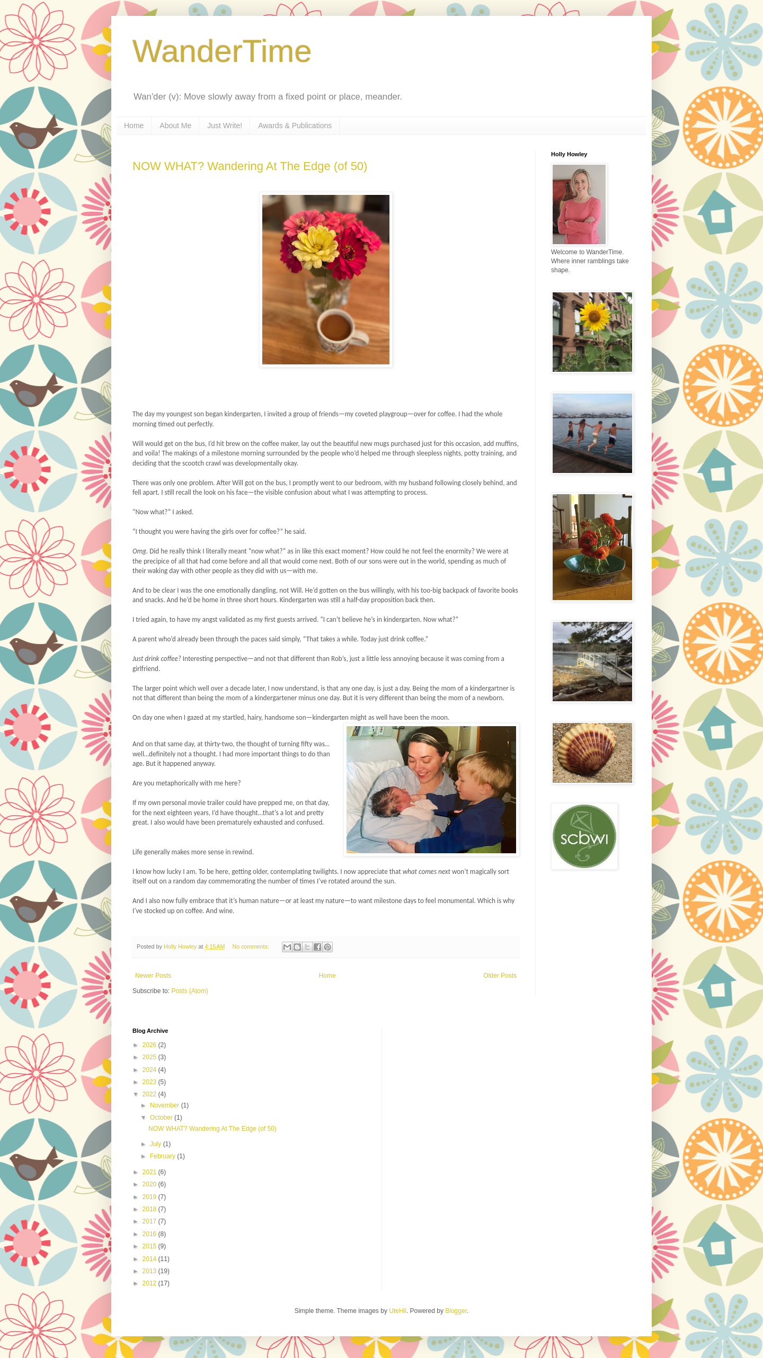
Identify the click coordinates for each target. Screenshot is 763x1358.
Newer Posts (153, 975)
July (156, 1144)
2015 (150, 1246)
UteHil (397, 1311)
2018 (150, 1209)
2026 (150, 1045)
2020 (150, 1184)
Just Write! (224, 125)
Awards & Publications (295, 125)
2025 (150, 1057)
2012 (150, 1283)
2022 (150, 1094)
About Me (175, 125)
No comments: (251, 946)
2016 (150, 1234)
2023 (150, 1082)
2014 (150, 1259)
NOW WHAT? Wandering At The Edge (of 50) (249, 166)
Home (134, 125)
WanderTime (222, 51)
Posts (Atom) (189, 991)
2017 (150, 1221)
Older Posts (500, 975)
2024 (150, 1070)
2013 (150, 1271)
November (165, 1105)
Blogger (456, 1311)
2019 (150, 1197)
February (163, 1156)
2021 (150, 1172)
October (162, 1117)
